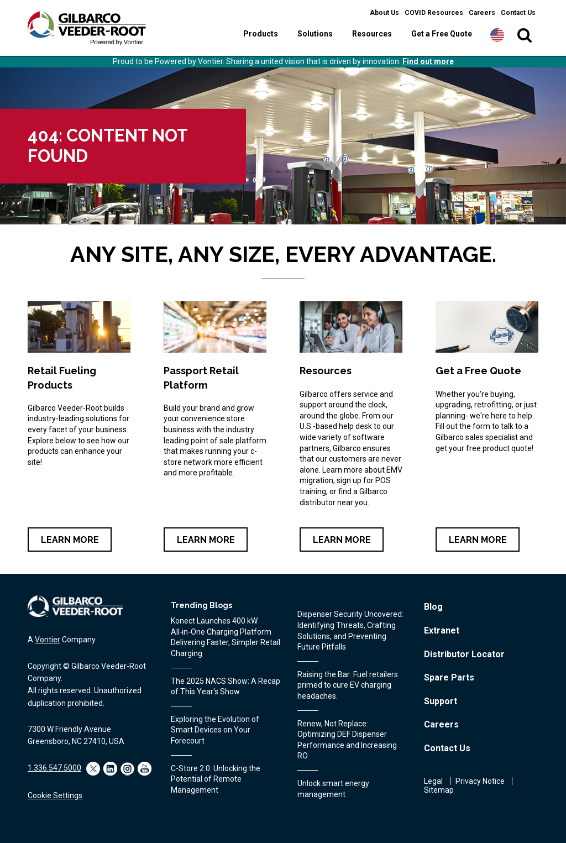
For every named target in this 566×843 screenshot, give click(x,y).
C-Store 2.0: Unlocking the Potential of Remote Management (215, 779)
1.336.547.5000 (54, 767)
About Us (384, 13)
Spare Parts (449, 677)
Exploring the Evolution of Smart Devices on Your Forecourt (215, 730)
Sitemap (439, 790)
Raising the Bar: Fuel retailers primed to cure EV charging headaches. (347, 685)
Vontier (47, 639)
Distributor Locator (464, 654)
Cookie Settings (55, 795)
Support (440, 701)
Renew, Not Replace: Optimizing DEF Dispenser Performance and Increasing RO (347, 740)
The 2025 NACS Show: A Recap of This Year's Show (225, 687)
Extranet (441, 630)
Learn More (70, 540)
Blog (433, 606)
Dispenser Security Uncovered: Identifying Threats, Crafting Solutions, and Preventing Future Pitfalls (350, 630)
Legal (433, 781)
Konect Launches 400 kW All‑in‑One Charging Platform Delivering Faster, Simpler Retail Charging (225, 637)
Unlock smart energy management (333, 789)
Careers (482, 13)
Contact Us (518, 13)
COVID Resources (434, 13)
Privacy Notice (480, 781)
